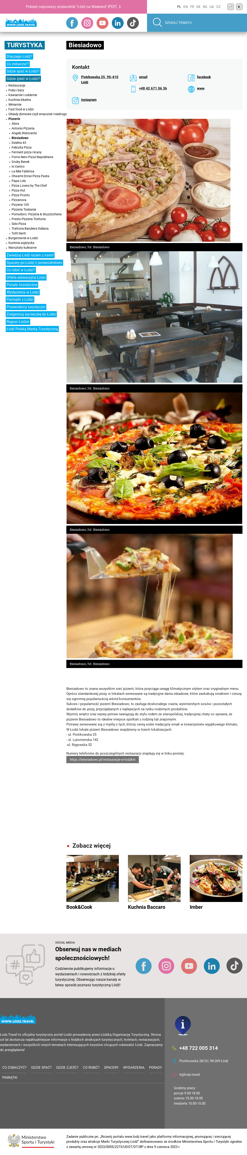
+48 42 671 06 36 (153, 88)
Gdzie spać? (41, 1068)
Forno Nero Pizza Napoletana (32, 157)
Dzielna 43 (19, 142)
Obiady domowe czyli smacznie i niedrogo (37, 114)
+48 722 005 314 (198, 1048)
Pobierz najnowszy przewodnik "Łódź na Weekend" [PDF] (71, 7)
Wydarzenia (134, 1068)
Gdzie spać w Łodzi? (23, 71)
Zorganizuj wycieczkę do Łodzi (31, 314)
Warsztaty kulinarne (22, 247)
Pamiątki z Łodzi (20, 299)
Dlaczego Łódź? (19, 56)
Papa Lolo (19, 181)
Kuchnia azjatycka (21, 243)
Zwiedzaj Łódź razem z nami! (30, 255)
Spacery (111, 1068)
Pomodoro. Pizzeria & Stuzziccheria (37, 214)
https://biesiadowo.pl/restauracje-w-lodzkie (102, 760)
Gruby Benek (21, 162)
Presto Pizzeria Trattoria (29, 219)
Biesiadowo (20, 138)
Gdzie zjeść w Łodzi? (23, 79)
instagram (89, 100)
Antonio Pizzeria (23, 128)
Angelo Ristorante (24, 133)
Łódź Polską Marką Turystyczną (32, 329)
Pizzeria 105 (20, 204)
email (143, 77)
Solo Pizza (19, 224)
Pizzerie (14, 119)
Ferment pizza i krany (27, 152)
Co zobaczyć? (18, 64)
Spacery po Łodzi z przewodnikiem (34, 263)
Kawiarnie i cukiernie (22, 95)
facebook (204, 77)
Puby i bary (16, 90)
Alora (15, 123)
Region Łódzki (18, 322)
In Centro (18, 166)
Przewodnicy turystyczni (26, 307)
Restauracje (16, 85)
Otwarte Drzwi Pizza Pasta (30, 176)
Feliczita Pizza (22, 147)
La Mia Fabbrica (23, 171)
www (201, 88)
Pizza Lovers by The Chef (29, 185)
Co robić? (91, 1068)
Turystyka (24, 45)
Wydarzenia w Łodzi (23, 292)
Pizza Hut (18, 190)
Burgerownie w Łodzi (23, 238)
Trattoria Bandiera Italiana (30, 228)
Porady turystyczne (22, 285)
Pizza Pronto (21, 195)
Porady (155, 1068)
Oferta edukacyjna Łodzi (26, 277)
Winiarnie (14, 104)
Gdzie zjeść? (67, 1068)
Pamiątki (9, 1078)
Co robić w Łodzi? (21, 270)
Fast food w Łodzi (21, 109)
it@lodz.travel (189, 1075)
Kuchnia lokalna (19, 100)
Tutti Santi (19, 233)
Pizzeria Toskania (24, 209)
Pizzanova (19, 200)
